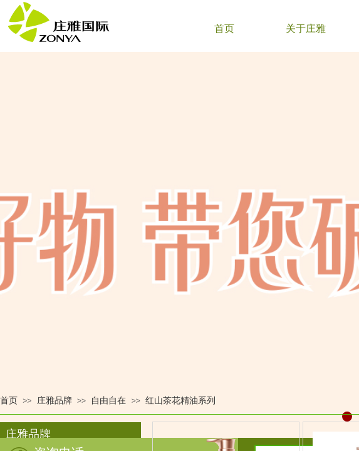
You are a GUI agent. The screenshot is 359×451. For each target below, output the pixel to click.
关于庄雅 (306, 28)
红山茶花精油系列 (180, 400)
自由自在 (108, 400)
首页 (224, 28)
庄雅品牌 (54, 400)
